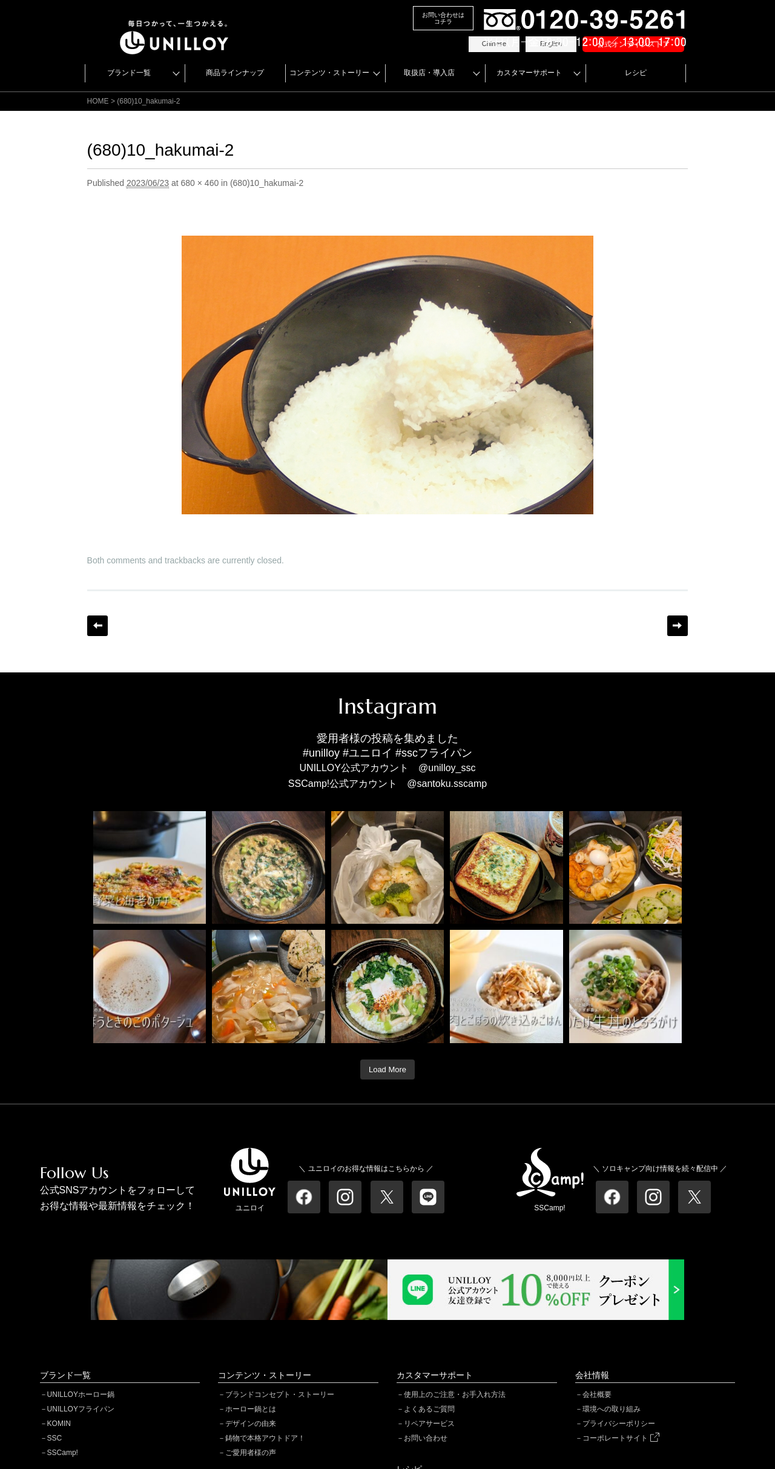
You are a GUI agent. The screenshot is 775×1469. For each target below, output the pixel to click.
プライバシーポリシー (618, 1423)
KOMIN (59, 1423)
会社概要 (597, 1394)
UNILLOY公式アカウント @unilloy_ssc (388, 768)
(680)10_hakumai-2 (266, 183)
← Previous (97, 625)
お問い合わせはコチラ (443, 18)
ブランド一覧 (129, 72)
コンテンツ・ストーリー (329, 72)
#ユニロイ (367, 753)
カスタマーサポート (529, 72)
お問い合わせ (425, 1438)
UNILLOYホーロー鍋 (80, 1394)
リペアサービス (429, 1423)
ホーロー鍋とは (250, 1409)
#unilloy (321, 753)
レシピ (636, 72)
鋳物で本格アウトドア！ (265, 1438)
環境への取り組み (611, 1409)
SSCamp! (62, 1452)
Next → (677, 625)
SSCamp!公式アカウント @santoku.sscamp (387, 783)
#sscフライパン (433, 753)
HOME (98, 101)
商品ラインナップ (235, 72)
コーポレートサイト (620, 1438)
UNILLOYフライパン (80, 1409)
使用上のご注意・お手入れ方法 (455, 1394)
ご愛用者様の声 (250, 1452)
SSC (54, 1438)
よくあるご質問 (429, 1409)
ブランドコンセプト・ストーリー (279, 1394)
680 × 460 (200, 183)
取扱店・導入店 (429, 72)
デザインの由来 (250, 1423)
